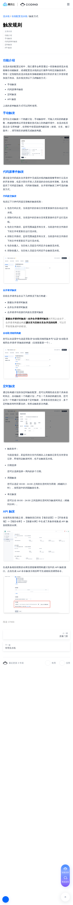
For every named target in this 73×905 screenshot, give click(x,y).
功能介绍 (9, 60)
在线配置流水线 (19, 16)
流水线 (6, 16)
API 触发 (9, 511)
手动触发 (9, 113)
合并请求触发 (9, 290)
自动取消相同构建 (12, 333)
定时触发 (9, 386)
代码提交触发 (9, 196)
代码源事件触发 (13, 171)
